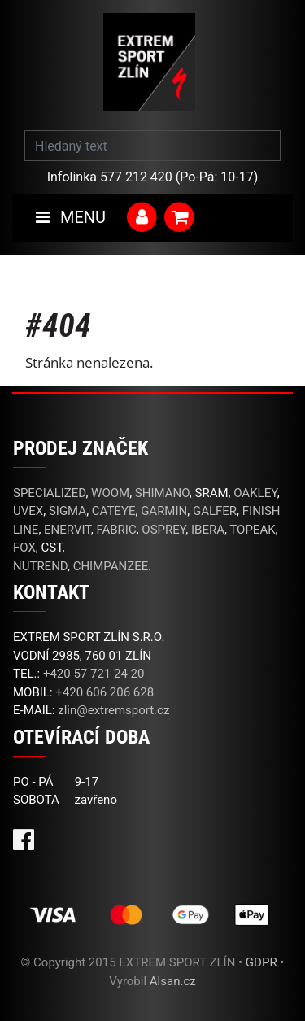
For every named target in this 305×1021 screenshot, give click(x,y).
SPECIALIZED (49, 493)
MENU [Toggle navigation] (71, 217)
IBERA (207, 529)
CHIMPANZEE (111, 566)
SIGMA (67, 511)
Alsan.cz (173, 981)
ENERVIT (67, 529)
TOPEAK (252, 529)
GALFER (215, 511)
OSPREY (163, 529)
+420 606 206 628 (104, 692)
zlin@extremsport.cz (113, 710)
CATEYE (114, 511)
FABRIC (116, 529)
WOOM (110, 493)
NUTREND (40, 566)
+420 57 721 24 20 (94, 673)
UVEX (28, 511)
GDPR (261, 962)
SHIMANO (162, 493)
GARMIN (164, 511)
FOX (24, 547)
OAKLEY (255, 493)
